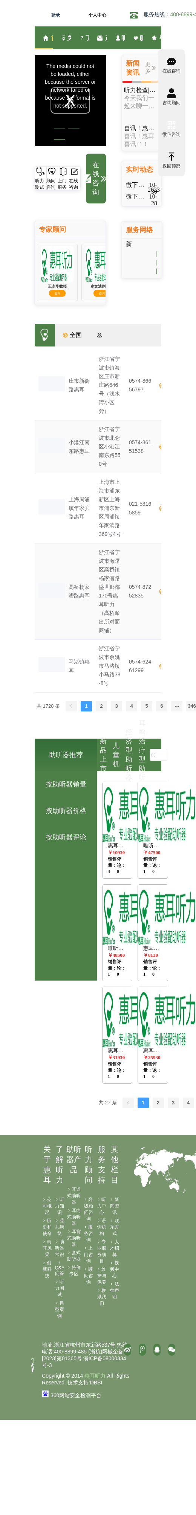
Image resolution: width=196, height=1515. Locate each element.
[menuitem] (44, 37)
